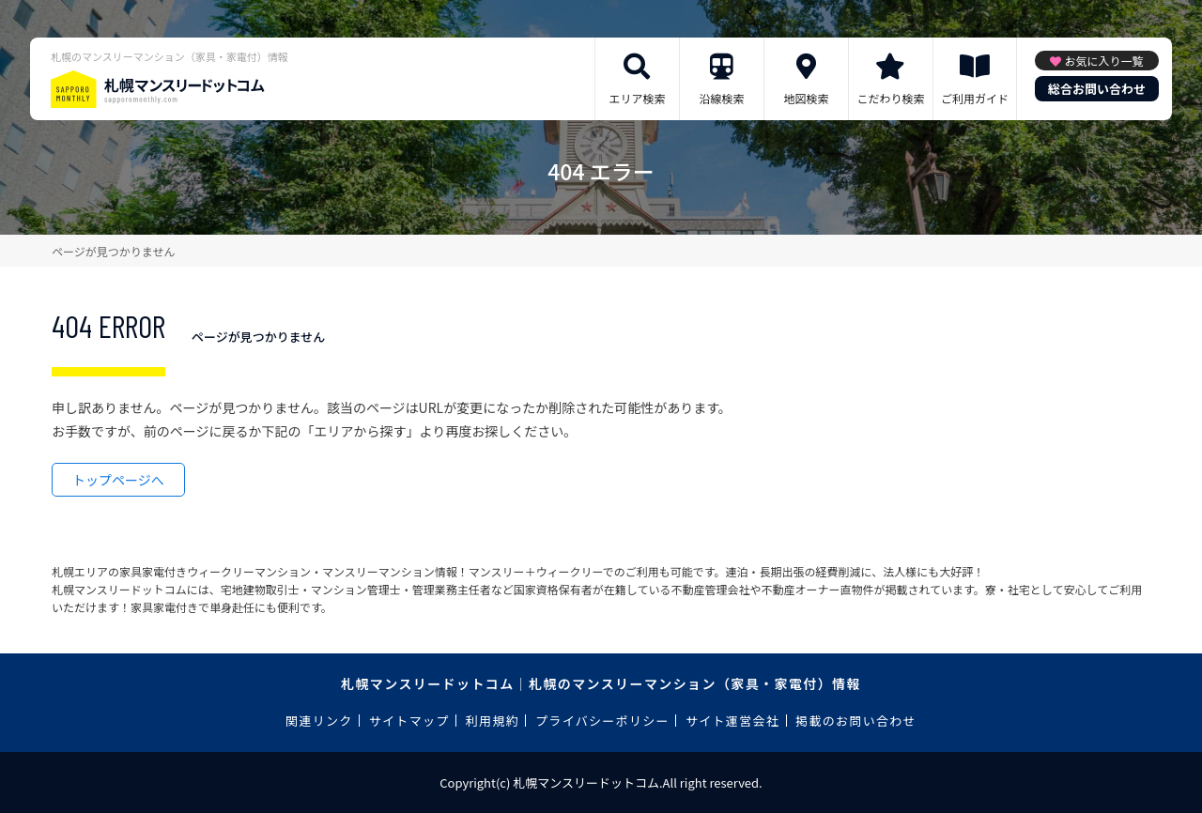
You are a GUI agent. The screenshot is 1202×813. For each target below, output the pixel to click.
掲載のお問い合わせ (856, 720)
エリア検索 (637, 98)
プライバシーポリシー (602, 720)
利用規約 (492, 720)
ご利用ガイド (975, 98)
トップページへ (118, 479)
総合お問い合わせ (1097, 89)
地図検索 (805, 98)
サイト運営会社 (732, 720)
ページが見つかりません (113, 251)
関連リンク (319, 720)
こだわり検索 (890, 98)
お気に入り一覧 (1103, 61)
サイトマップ (409, 720)
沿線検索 (721, 98)
